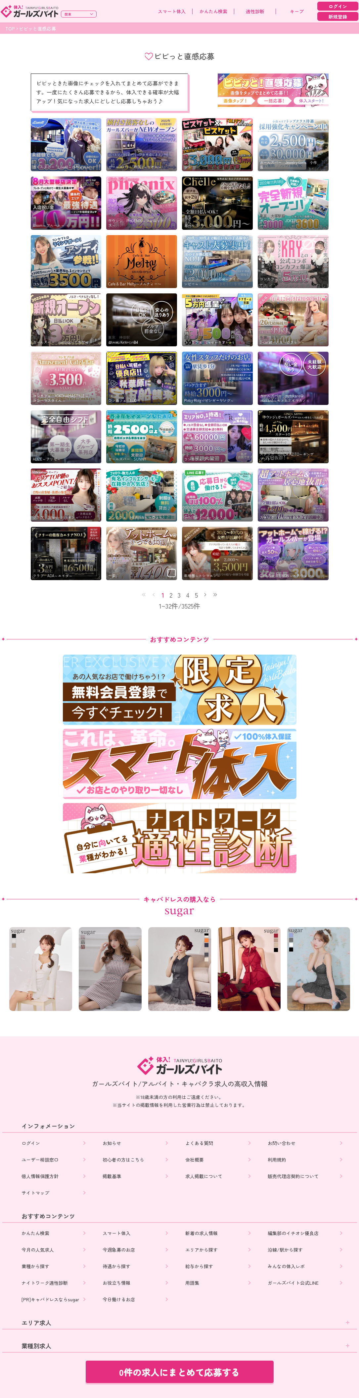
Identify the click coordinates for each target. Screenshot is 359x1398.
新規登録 (338, 16)
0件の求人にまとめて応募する (179, 1372)
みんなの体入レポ (287, 1266)
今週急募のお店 (119, 1249)
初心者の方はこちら (124, 1159)
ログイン (338, 6)
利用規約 (277, 1159)
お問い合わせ (282, 1143)
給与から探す (200, 1266)
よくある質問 (200, 1143)
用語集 (193, 1282)
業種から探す (35, 1266)
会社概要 (195, 1159)
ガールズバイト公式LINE (294, 1282)
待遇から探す (117, 1266)
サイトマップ (35, 1192)
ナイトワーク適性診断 (45, 1282)
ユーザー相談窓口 (40, 1159)
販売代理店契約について (294, 1176)
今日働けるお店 (119, 1299)
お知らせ (112, 1143)
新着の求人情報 (202, 1233)
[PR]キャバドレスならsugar (50, 1299)
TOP (10, 28)
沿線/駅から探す (286, 1249)
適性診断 (255, 11)
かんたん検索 (213, 11)
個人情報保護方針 (40, 1176)
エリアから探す (202, 1249)
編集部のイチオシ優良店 (294, 1233)
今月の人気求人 (38, 1249)
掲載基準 (112, 1176)
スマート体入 (172, 11)
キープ (297, 11)
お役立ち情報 (117, 1282)
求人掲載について (204, 1176)
